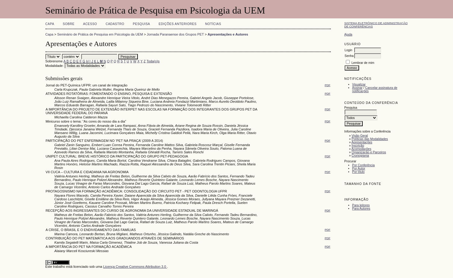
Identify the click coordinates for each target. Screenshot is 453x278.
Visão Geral (360, 135)
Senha (349, 56)
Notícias (213, 24)
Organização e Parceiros (369, 152)
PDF (327, 85)
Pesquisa (141, 24)
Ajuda (348, 34)
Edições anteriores (178, 24)
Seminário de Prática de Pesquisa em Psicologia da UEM (100, 34)
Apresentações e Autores (228, 34)
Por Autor (358, 168)
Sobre (69, 24)
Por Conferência (363, 165)
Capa (49, 24)
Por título (358, 171)
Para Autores (361, 208)
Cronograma (360, 155)
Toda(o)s (153, 61)
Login (348, 50)
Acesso (90, 24)
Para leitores (361, 205)
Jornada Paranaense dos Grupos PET (175, 34)
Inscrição (358, 145)
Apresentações (362, 142)
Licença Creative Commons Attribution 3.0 (135, 266)
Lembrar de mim (363, 62)
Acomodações (361, 149)
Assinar (357, 87)
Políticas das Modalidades (370, 139)
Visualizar (359, 84)
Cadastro (115, 24)
